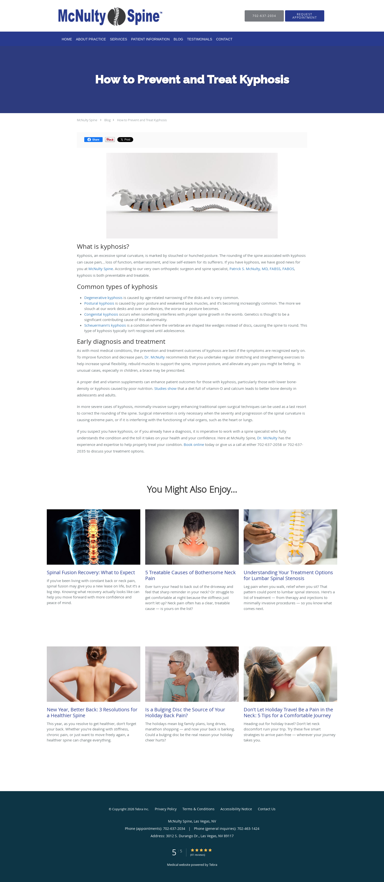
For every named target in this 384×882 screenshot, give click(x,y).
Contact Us (267, 809)
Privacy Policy (166, 809)
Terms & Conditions (198, 809)
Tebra (213, 864)
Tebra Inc (141, 809)
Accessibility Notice (236, 809)
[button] (304, 16)
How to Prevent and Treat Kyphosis (142, 120)
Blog (107, 120)
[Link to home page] (103, 16)
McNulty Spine (87, 120)
